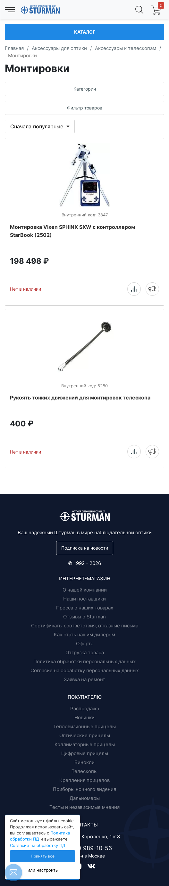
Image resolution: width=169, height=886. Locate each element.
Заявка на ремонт (84, 679)
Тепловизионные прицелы (84, 726)
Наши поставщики (84, 599)
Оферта (84, 643)
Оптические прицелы (84, 735)
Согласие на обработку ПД (37, 845)
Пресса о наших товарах (84, 608)
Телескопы (84, 771)
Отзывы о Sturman (84, 617)
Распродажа (84, 708)
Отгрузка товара (84, 652)
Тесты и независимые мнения (84, 807)
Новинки (84, 717)
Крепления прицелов (84, 780)
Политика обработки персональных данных (84, 661)
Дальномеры (85, 798)
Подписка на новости (84, 548)
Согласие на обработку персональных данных (84, 670)
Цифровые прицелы (84, 753)
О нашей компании (85, 590)
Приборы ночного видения (84, 789)
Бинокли (84, 762)
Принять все (43, 856)
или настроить (43, 870)
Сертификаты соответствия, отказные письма (84, 626)
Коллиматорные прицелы (85, 744)
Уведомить (152, 289)
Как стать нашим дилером (84, 635)
